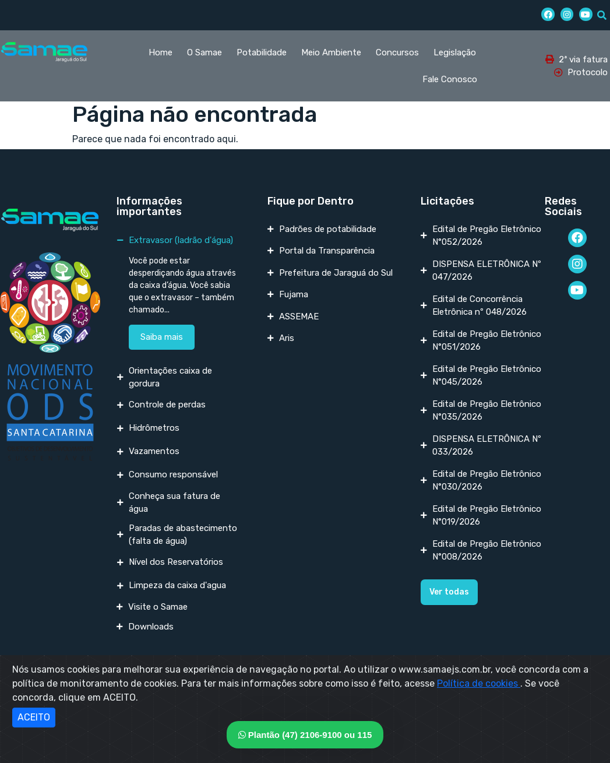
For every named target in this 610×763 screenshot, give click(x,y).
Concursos (397, 52)
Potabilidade (262, 52)
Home (160, 52)
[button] (449, 592)
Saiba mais (161, 337)
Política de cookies (478, 683)
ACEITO (33, 717)
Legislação (454, 52)
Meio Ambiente (331, 52)
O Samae (204, 52)
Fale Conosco (449, 79)
